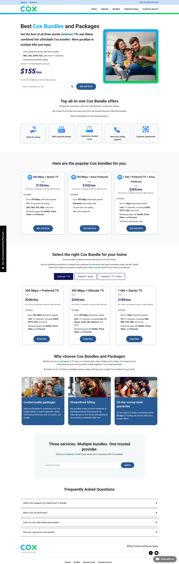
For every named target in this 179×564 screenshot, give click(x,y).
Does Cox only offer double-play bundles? (41, 522)
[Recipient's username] (48, 86)
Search (127, 465)
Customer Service (151, 9)
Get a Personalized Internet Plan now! (2, 248)
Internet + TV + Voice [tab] (111, 276)
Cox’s (88, 111)
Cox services (94, 264)
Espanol (24, 2)
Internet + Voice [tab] (85, 276)
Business (33, 2)
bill (102, 417)
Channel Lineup (131, 9)
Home (94, 9)
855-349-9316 (152, 2)
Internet (104, 9)
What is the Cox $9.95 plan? (35, 513)
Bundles (116, 9)
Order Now (41, 339)
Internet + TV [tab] (63, 276)
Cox (121, 361)
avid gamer (64, 361)
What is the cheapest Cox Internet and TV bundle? (45, 503)
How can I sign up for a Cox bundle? (39, 532)
